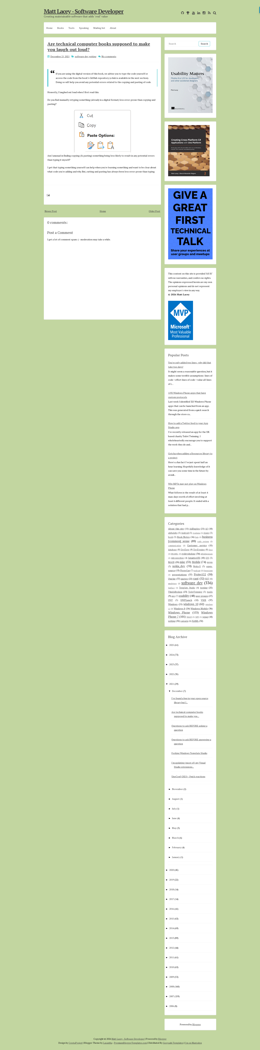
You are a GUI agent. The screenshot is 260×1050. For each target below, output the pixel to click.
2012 (171, 947)
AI (206, 528)
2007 (171, 996)
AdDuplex (194, 528)
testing (204, 587)
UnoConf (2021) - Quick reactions (188, 776)
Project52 (200, 574)
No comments (108, 56)
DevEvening (199, 549)
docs (211, 549)
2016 (171, 908)
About (113, 27)
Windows (173, 604)
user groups (202, 595)
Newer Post (51, 211)
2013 (171, 938)
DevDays (185, 549)
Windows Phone (179, 612)
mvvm (210, 562)
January (176, 857)
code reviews (203, 541)
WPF (197, 617)
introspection (177, 558)
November (177, 789)
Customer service (197, 545)
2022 (171, 674)
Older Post (154, 211)
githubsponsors (206, 554)
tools (210, 591)
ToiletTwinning (195, 592)
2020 (171, 869)
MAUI (171, 562)
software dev (81, 56)
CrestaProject (76, 1042)
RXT (207, 578)
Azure (206, 533)
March (175, 837)
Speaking (84, 27)
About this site (176, 528)
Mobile (196, 562)
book (170, 537)
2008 (171, 986)
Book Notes (183, 536)
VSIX (203, 600)
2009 (171, 976)
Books (60, 27)
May (174, 828)
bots (196, 537)
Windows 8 (179, 608)
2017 (171, 899)
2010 (171, 967)
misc (182, 562)
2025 (171, 644)
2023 (171, 664)
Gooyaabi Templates (173, 1042)
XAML (195, 620)
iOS (207, 558)
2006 (171, 1006)
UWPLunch (186, 600)
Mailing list (99, 27)
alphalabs (172, 533)
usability (184, 596)
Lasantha (107, 1042)
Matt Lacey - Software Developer (84, 11)
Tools (71, 27)
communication (174, 545)
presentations (179, 574)
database (172, 549)
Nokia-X (197, 566)
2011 (171, 957)
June (174, 818)
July (174, 808)
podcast (197, 570)
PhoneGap (185, 570)
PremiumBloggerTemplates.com (130, 1042)
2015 (171, 918)
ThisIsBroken (175, 591)
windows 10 (190, 604)
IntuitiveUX (194, 557)
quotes (184, 578)
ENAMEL (174, 554)
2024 (171, 654)
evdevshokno (188, 553)
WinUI (189, 617)
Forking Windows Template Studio (189, 753)
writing (92, 56)
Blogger (196, 1024)
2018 (171, 889)
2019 (171, 879)
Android (185, 533)
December (177, 691)
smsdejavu (172, 583)
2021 (171, 683)
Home (49, 27)
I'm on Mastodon (193, 1042)
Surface (171, 588)
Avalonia (196, 533)
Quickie (172, 578)
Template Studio (187, 587)
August (175, 798)
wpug (205, 616)
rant (196, 578)
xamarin (184, 621)
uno (173, 596)
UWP (170, 600)
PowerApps (208, 570)
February (176, 847)
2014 (171, 928)
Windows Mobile (199, 608)
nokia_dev (178, 566)
